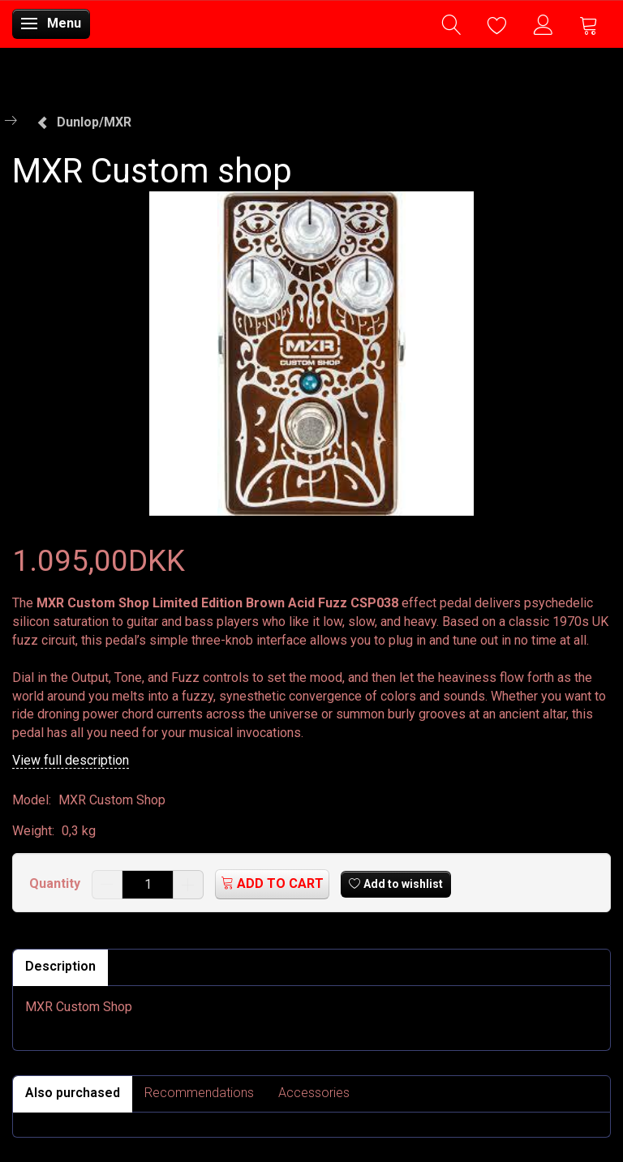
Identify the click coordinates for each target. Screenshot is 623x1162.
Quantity (56, 883)
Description (60, 966)
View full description (70, 760)
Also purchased (72, 1092)
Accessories (314, 1092)
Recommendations (199, 1092)
